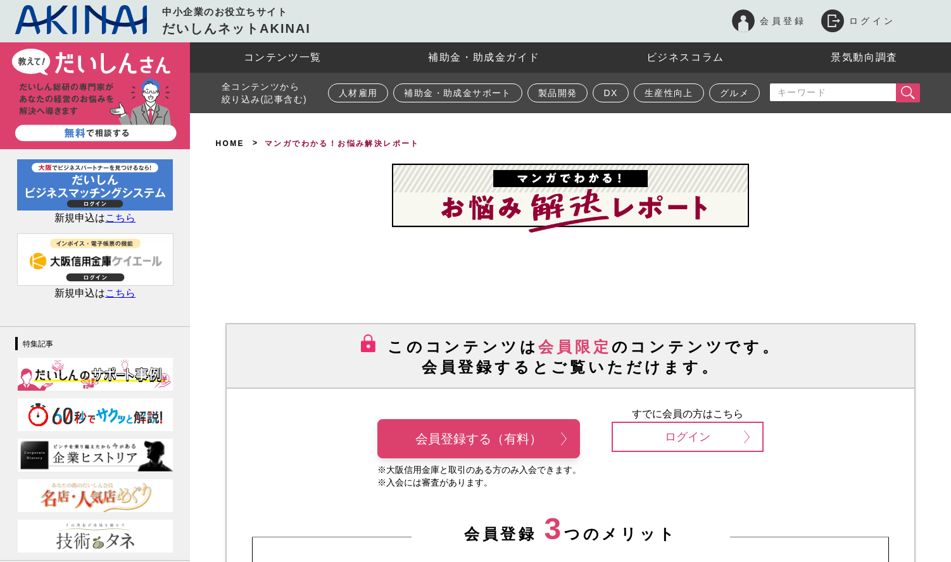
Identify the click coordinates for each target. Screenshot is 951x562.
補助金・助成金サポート (457, 93)
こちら (120, 293)
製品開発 (557, 93)
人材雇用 (358, 93)
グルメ (734, 93)
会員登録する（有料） (491, 439)
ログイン (707, 437)
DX (610, 93)
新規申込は (94, 217)
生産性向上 (669, 93)
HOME (229, 143)
